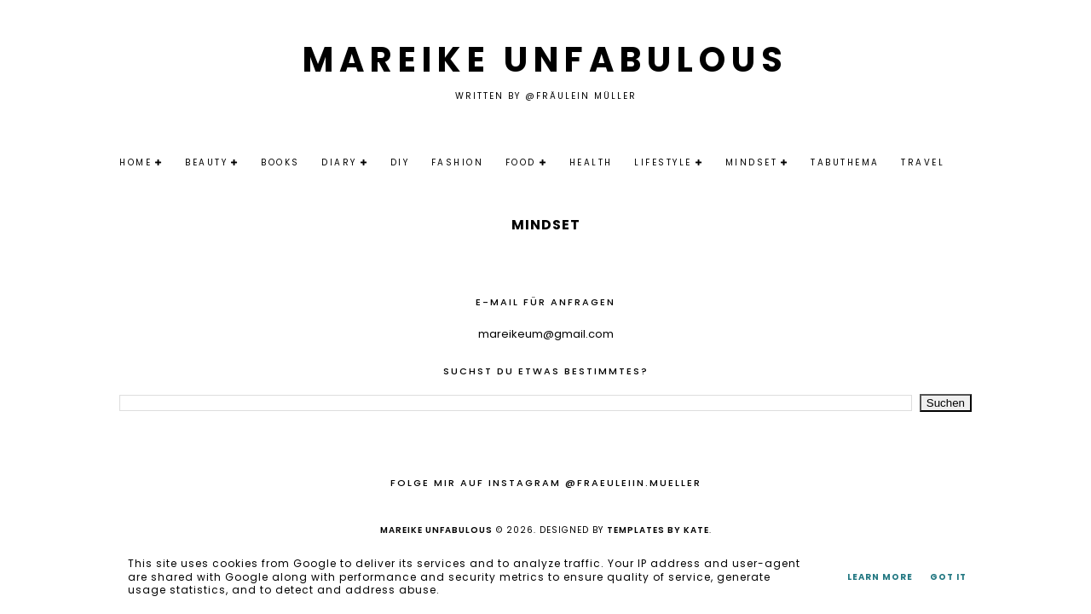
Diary (339, 162)
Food (520, 162)
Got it (948, 577)
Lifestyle (663, 162)
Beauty (206, 162)
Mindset (751, 162)
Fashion (457, 162)
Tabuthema (845, 162)
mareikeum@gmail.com (546, 334)
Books (280, 162)
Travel (922, 162)
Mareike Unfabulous (545, 60)
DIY (400, 162)
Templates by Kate (658, 530)
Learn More (880, 577)
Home (135, 162)
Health (591, 162)
